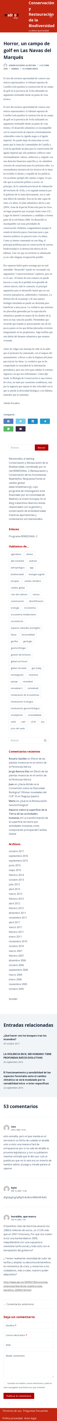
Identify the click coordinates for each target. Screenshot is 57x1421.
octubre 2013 (16, 879)
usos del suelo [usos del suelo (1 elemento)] (18, 728)
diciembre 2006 (17, 960)
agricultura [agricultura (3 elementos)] (16, 554)
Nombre (11, 1325)
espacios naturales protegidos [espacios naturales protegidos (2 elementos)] (25, 627)
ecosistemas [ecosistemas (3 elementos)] (17, 621)
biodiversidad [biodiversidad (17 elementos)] (17, 574)
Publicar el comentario (19, 1395)
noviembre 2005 (18, 984)
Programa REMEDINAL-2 (23, 536)
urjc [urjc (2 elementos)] (43, 721)
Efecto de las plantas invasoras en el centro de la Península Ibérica (28, 762)
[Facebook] (8, 421)
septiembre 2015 (18, 860)
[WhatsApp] (8, 429)
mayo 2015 (15, 870)
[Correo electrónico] (21, 429)
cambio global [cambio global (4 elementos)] (18, 587)
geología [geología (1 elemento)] (27, 641)
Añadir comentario (15, 1355)
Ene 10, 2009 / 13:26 (19, 1191)
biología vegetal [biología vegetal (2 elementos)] (36, 574)
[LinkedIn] (33, 421)
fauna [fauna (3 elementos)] (13, 634)
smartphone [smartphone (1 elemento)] (17, 715)
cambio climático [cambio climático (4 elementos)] (32, 581)
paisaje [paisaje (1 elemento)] (14, 681)
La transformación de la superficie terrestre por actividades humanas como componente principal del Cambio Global (28, 826)
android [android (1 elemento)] (33, 560)
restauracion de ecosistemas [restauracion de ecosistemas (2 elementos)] (25, 694)
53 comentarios (30, 68)
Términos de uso (12, 1410)
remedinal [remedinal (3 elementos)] (28, 681)
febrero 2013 (16, 898)
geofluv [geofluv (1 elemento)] (14, 641)
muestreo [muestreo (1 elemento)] (33, 674)
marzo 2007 (15, 951)
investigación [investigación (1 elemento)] (17, 674)
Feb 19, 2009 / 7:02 (18, 1219)
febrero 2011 (16, 932)
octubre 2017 (16, 851)
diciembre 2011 (17, 913)
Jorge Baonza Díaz (19, 771)
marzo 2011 (15, 927)
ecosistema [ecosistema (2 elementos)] (30, 607)
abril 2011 (14, 922)
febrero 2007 (16, 955)
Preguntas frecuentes (35, 1410)
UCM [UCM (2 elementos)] (33, 721)
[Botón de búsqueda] (45, 740)
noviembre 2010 (18, 941)
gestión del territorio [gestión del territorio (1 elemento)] (21, 654)
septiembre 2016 (18, 856)
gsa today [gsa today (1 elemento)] (36, 668)
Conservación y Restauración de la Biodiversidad (42, 14)
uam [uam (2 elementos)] (23, 721)
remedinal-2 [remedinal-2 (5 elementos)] (16, 688)
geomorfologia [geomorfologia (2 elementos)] (18, 648)
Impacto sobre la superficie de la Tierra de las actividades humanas (28, 814)
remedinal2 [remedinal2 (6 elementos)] (33, 688)
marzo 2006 (15, 974)
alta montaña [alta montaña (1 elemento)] (17, 560)
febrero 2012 (16, 908)
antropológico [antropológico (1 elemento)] (18, 567)
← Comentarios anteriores (18, 1304)
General (15, 68)
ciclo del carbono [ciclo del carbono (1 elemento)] (19, 594)
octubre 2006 (16, 965)
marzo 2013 (15, 894)
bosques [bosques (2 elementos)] (15, 581)
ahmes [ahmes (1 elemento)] (29, 554)
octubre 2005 (16, 989)
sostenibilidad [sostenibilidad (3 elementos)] (34, 715)
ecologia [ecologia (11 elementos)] (15, 607)
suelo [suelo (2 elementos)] (13, 721)
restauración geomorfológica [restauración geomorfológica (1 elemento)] (25, 708)
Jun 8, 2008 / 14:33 (18, 1130)
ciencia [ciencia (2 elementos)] (36, 594)
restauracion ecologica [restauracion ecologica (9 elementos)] (22, 701)
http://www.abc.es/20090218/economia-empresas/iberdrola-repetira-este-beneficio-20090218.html (25, 1286)
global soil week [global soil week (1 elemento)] (18, 668)
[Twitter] (21, 421)
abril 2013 (14, 889)
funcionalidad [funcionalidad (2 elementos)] (28, 634)
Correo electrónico (16, 1335)
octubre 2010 (16, 946)
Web (8, 1344)
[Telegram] (45, 421)
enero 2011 (15, 936)
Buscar (41, 447)
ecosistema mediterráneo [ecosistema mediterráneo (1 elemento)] (23, 614)
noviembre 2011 (18, 917)
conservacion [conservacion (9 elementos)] (17, 601)
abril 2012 (14, 903)
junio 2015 (15, 865)
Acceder (13, 999)
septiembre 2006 (18, 969)
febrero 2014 (16, 875)
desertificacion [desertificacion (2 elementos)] (36, 601)
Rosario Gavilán (18, 758)
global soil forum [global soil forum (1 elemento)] (19, 661)
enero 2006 (15, 979)
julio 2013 (14, 884)
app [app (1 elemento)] (31, 567)
